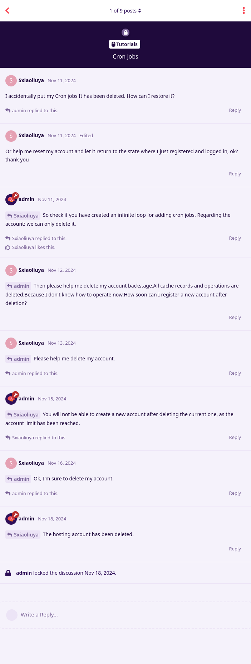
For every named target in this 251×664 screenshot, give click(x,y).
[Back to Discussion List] (7, 10)
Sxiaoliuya (26, 215)
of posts (125, 10)
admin (21, 286)
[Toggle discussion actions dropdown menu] (244, 10)
